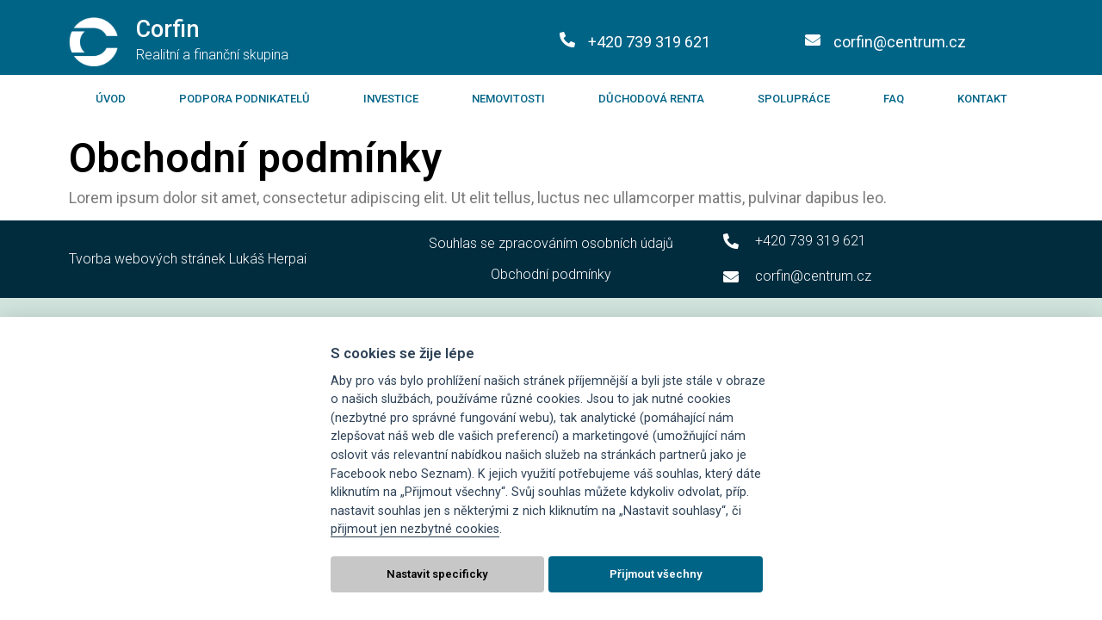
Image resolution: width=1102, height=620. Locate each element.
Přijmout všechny (656, 573)
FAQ (893, 98)
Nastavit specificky (437, 573)
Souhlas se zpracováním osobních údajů (551, 243)
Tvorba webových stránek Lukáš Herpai (187, 259)
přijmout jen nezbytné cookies (415, 529)
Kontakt (982, 98)
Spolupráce (794, 98)
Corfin (168, 29)
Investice (390, 98)
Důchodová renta (651, 98)
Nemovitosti (508, 98)
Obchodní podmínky (551, 274)
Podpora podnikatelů (244, 98)
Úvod (111, 98)
